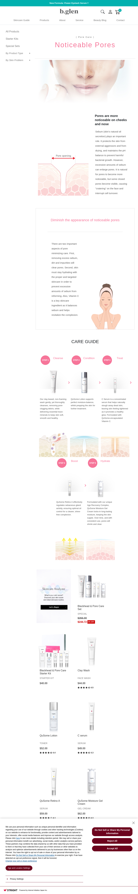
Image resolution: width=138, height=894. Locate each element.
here (18, 838)
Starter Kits (12, 39)
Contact (121, 20)
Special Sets (13, 46)
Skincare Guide (21, 20)
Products (44, 20)
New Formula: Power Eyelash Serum (68, 3)
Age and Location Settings (19, 868)
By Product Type (14, 53)
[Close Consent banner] (133, 822)
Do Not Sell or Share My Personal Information (35, 855)
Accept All (112, 848)
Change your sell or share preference (21, 861)
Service (79, 20)
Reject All (112, 841)
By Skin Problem (14, 60)
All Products (12, 32)
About (62, 20)
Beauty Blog (100, 20)
